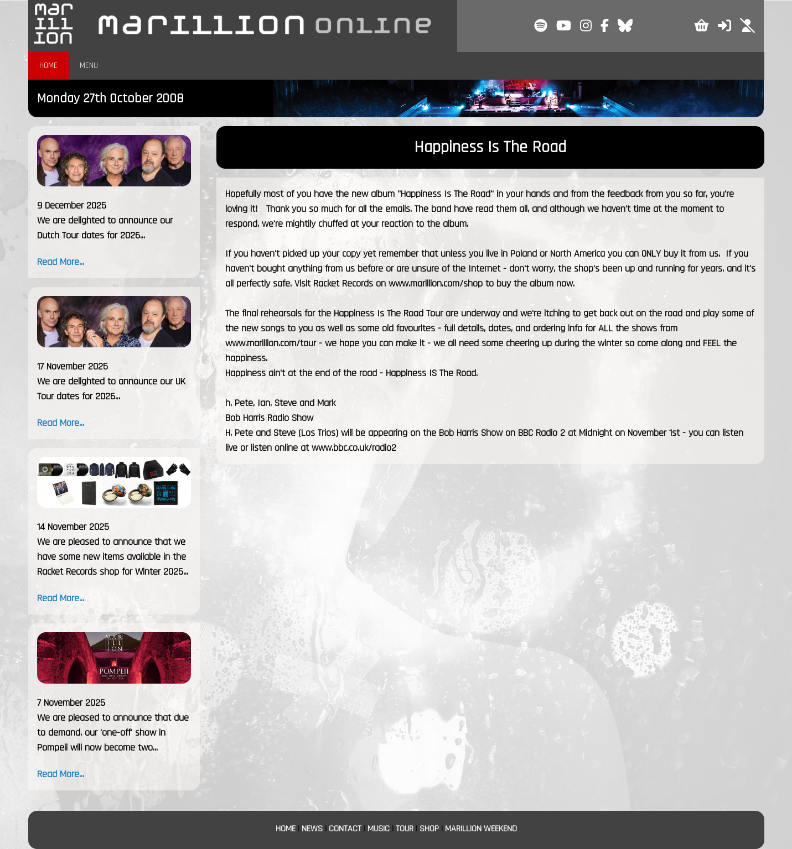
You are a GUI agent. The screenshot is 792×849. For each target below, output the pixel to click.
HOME (48, 65)
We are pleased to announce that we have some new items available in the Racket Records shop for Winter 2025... (112, 556)
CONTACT (345, 829)
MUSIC (378, 829)
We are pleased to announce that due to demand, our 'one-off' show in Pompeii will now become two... (113, 732)
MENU (89, 65)
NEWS (312, 829)
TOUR (404, 829)
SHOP (429, 829)
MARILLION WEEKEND (481, 829)
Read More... (60, 262)
